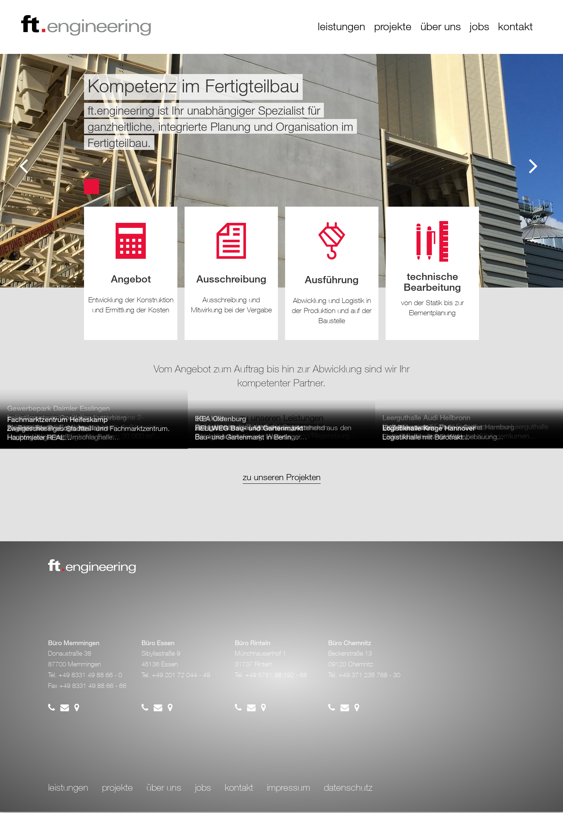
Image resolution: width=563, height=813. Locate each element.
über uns (440, 26)
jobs (479, 26)
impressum (288, 789)
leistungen (341, 26)
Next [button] (534, 165)
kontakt (515, 26)
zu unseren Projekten (282, 478)
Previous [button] (25, 165)
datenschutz (348, 789)
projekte (392, 26)
